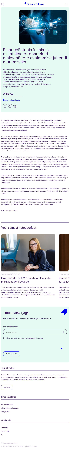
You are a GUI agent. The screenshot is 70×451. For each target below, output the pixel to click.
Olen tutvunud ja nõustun (25, 338)
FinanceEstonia (7, 405)
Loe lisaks (7, 387)
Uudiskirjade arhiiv (11, 354)
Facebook (5, 431)
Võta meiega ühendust (10, 408)
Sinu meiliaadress (10, 327)
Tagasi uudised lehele (11, 100)
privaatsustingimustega (34, 338)
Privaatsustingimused (9, 443)
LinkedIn (4, 428)
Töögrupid (5, 412)
